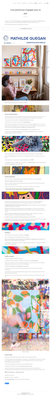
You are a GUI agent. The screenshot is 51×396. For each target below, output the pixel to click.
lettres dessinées (27, 122)
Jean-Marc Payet (11, 379)
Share (6, 383)
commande (27, 235)
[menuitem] (36, 3)
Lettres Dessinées (34, 260)
